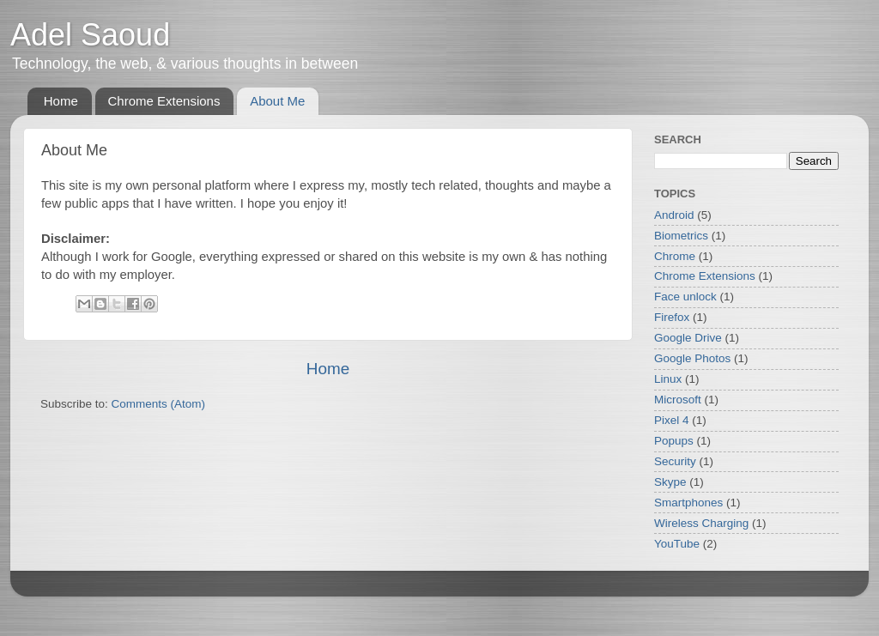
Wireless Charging (701, 523)
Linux (668, 379)
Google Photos (692, 358)
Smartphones (688, 502)
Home (61, 101)
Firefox (671, 317)
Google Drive (688, 337)
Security (675, 461)
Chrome (674, 256)
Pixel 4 (671, 420)
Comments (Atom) (159, 403)
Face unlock (685, 296)
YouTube (677, 543)
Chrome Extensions (164, 101)
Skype (670, 481)
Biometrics (681, 235)
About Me (277, 101)
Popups (674, 440)
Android (674, 215)
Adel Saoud (90, 34)
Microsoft (677, 399)
